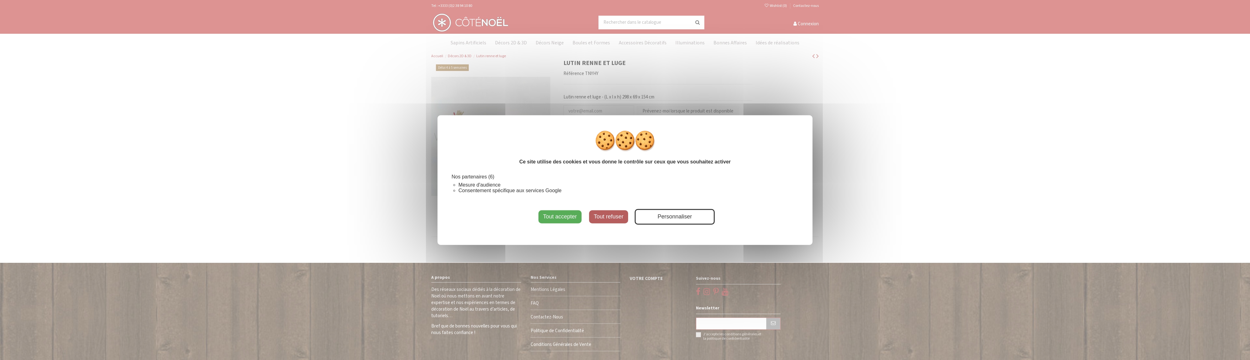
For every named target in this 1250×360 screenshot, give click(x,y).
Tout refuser (608, 216)
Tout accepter (560, 216)
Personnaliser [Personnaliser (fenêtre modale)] (675, 216)
